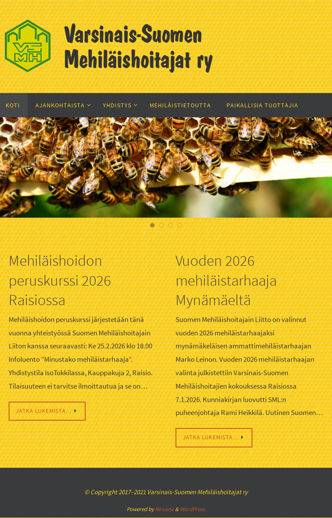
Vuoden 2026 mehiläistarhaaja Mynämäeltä (231, 279)
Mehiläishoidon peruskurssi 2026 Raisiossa (64, 279)
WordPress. (193, 510)
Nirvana (164, 510)
